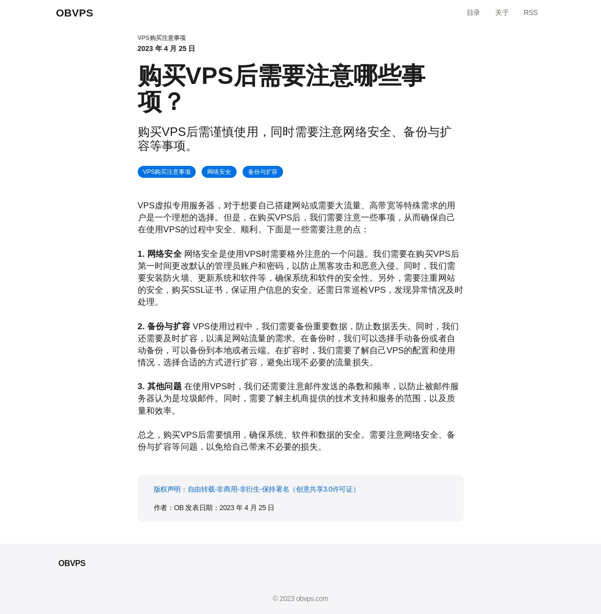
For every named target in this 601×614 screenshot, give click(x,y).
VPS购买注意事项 (167, 171)
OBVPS (74, 12)
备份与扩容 (263, 171)
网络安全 (219, 171)
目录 (473, 12)
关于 (502, 12)
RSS (531, 12)
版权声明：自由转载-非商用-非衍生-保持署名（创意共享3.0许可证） (257, 489)
